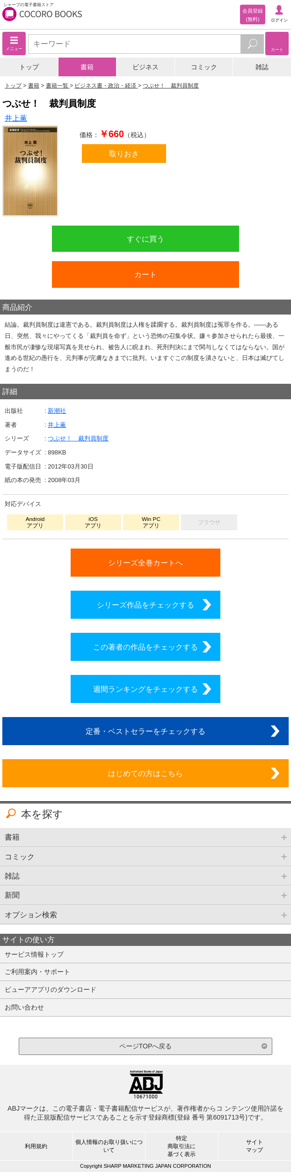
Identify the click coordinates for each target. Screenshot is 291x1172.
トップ (29, 67)
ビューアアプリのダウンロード (50, 989)
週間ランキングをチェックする (145, 689)
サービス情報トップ (34, 954)
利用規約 (36, 1146)
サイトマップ (254, 1146)
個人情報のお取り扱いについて (109, 1146)
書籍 (87, 67)
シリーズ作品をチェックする (145, 605)
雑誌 (262, 67)
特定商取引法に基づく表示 (181, 1146)
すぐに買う (145, 238)
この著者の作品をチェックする (145, 647)
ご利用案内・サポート (37, 971)
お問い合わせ (24, 1007)
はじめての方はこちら (145, 773)
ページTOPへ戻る (145, 1046)
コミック (204, 67)
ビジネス (145, 67)
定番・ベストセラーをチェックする (145, 731)
